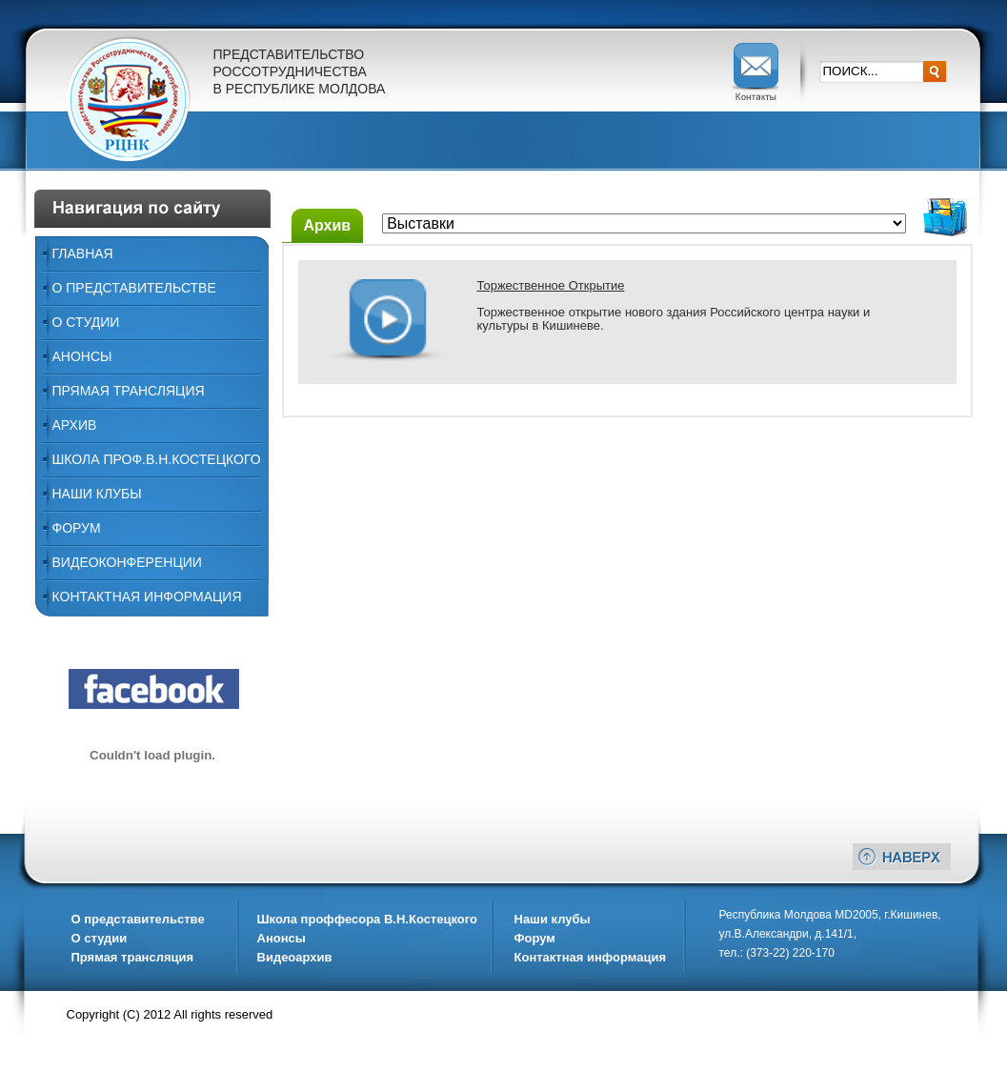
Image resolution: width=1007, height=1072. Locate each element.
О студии (99, 938)
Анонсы (82, 356)
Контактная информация (147, 596)
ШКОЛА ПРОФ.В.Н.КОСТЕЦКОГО (156, 459)
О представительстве (134, 287)
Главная (82, 253)
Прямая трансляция (128, 390)
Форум (76, 528)
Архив (74, 425)
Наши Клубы (97, 493)
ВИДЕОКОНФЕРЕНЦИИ (127, 562)
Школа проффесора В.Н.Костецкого (367, 919)
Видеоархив (294, 957)
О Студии (86, 322)
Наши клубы (552, 919)
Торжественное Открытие (551, 285)
